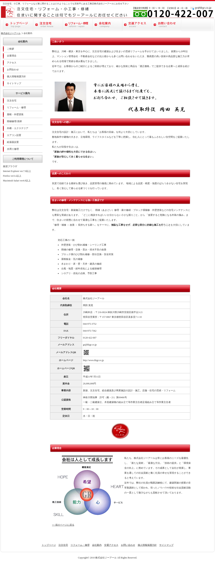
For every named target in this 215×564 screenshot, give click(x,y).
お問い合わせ (167, 24)
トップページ (18, 24)
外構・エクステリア (17, 128)
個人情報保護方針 (16, 76)
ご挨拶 (10, 48)
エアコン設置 (14, 135)
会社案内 (107, 24)
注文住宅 (48, 24)
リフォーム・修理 (78, 24)
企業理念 (11, 55)
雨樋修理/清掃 (14, 121)
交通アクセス (137, 24)
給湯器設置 (13, 142)
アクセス (11, 62)
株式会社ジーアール (11, 33)
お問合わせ (13, 69)
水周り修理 (13, 149)
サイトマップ (14, 83)
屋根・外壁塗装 (15, 114)
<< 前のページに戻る (63, 524)
